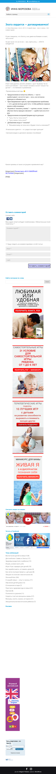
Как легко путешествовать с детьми (19, 572)
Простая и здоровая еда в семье (18, 588)
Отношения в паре (13, 585)
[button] (8, 219)
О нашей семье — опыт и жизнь (17, 580)
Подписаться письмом (15, 752)
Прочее (8, 591)
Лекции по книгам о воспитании (18, 575)
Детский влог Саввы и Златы (16, 558)
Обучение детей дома (14, 583)
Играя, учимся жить (13, 564)
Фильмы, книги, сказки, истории (18, 599)
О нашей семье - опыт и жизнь (36, 28)
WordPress (38, 771)
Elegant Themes (24, 771)
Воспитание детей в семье (15, 556)
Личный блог (11, 577)
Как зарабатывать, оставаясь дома (19, 569)
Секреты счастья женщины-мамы (18, 596)
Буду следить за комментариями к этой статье (25, 244)
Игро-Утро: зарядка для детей (17, 566)
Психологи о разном (13, 593)
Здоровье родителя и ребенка (17, 561)
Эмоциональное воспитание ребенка (20, 602)
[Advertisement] (31, 190)
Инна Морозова (12, 28)
